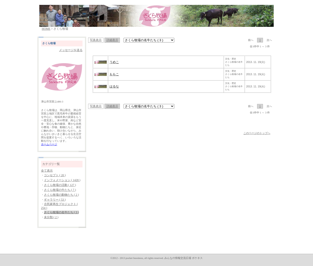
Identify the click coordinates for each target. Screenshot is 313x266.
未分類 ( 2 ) (51, 217)
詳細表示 (112, 40)
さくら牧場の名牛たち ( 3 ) (61, 212)
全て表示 (47, 170)
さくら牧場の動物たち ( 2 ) (61, 194)
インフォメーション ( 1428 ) (62, 180)
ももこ (114, 74)
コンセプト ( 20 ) (55, 175)
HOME (46, 29)
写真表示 (96, 40)
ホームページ (49, 144)
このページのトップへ (256, 133)
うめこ (114, 62)
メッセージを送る (71, 50)
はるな (114, 86)
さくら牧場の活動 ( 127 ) (60, 185)
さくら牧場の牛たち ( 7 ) (60, 190)
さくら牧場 (49, 43)
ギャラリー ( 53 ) (55, 199)
